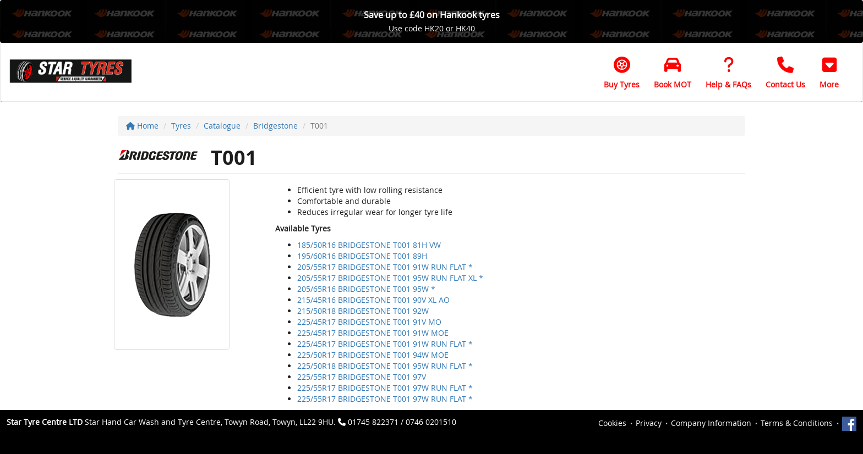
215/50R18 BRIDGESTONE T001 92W (363, 311)
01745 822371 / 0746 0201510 (402, 422)
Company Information (711, 423)
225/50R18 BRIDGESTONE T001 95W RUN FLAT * (385, 366)
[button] (829, 72)
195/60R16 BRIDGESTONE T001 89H (362, 256)
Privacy (649, 423)
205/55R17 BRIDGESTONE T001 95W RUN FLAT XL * (390, 278)
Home (142, 125)
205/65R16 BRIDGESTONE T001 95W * (366, 289)
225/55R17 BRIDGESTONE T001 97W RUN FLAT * (385, 388)
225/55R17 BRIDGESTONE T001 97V (361, 377)
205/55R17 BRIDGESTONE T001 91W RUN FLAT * (385, 267)
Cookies (612, 423)
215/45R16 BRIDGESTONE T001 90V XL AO (373, 300)
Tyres (181, 125)
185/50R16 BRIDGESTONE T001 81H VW (369, 245)
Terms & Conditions (797, 423)
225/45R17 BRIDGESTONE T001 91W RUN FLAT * (385, 344)
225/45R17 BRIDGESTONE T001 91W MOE (373, 333)
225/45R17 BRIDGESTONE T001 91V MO (369, 322)
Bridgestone (275, 125)
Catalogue (222, 125)
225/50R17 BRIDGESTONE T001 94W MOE (373, 355)
